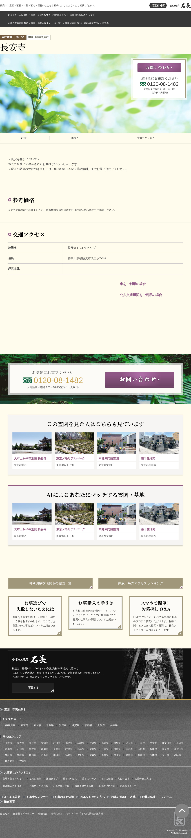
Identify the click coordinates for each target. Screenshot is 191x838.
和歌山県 (178, 749)
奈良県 (165, 749)
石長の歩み (57, 813)
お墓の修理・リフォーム (157, 796)
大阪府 (101, 725)
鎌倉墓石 (9, 801)
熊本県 (153, 755)
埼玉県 (37, 725)
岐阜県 (68, 749)
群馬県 (117, 743)
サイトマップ (73, 813)
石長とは (33, 687)
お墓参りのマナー (37, 796)
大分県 (165, 755)
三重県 (105, 749)
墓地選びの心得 (106, 786)
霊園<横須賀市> (77, 15)
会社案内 (4, 813)
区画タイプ (52, 778)
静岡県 (81, 749)
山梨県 (44, 749)
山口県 (56, 755)
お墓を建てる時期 (84, 786)
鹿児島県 (9, 761)
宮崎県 (177, 755)
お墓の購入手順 (61, 786)
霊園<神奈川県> (59, 15)
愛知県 (62, 725)
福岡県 (117, 755)
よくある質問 (12, 796)
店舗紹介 (42, 813)
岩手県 (32, 743)
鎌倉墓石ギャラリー (23, 813)
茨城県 (93, 743)
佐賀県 (129, 755)
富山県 (8, 749)
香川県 (81, 755)
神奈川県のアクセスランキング (140, 583)
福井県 (32, 749)
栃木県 (105, 743)
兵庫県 (114, 725)
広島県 (44, 755)
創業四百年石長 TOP (18, 15)
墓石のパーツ (89, 778)
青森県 (20, 743)
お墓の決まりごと (129, 786)
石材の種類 (107, 778)
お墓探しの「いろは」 (17, 772)
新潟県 (179, 743)
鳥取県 (8, 755)
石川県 (20, 749)
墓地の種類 (35, 778)
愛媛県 (93, 755)
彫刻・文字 (124, 778)
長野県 (56, 749)
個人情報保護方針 (93, 813)
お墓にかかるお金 (38, 786)
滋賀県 (75, 725)
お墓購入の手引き (12, 786)
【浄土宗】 (57, 23)
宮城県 (44, 743)
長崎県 (141, 755)
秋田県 (56, 743)
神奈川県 (10, 725)
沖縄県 (22, 761)
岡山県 (32, 755)
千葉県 (50, 725)
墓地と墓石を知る (12, 778)
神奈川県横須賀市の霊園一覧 (50, 583)
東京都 (24, 725)
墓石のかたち (70, 778)
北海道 (8, 743)
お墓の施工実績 (143, 778)
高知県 (105, 755)
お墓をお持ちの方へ (92, 796)
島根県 (20, 755)
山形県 (68, 743)
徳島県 (68, 755)
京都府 (88, 725)
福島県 (81, 743)
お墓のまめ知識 (64, 796)
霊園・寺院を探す (39, 15)
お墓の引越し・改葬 (123, 796)
